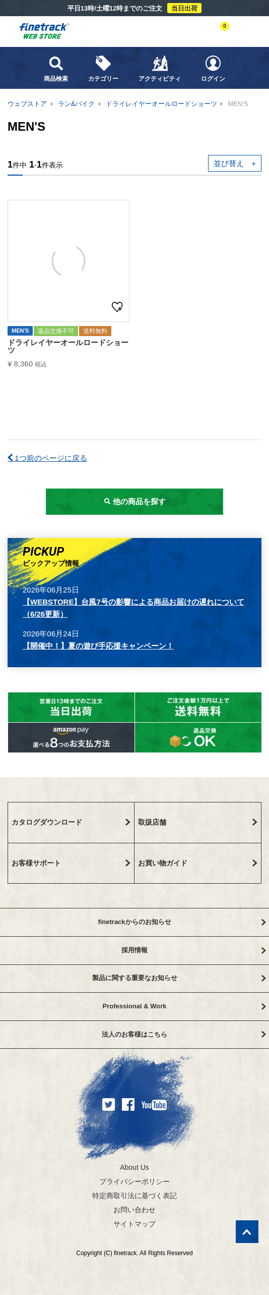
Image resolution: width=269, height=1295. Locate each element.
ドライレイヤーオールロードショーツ (161, 103)
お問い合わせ (134, 1210)
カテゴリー (103, 68)
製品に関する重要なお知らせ (179, 978)
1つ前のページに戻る (47, 458)
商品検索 (56, 68)
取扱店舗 (197, 822)
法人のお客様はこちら (184, 1034)
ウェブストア (27, 103)
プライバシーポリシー (134, 1181)
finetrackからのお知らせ (181, 922)
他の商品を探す (134, 501)
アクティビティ (159, 68)
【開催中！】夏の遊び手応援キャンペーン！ (98, 645)
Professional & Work (184, 1006)
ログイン (213, 68)
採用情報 (193, 950)
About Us (134, 1167)
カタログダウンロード (71, 822)
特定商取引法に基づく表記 (134, 1196)
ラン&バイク (76, 103)
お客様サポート (71, 863)
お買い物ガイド (197, 863)
